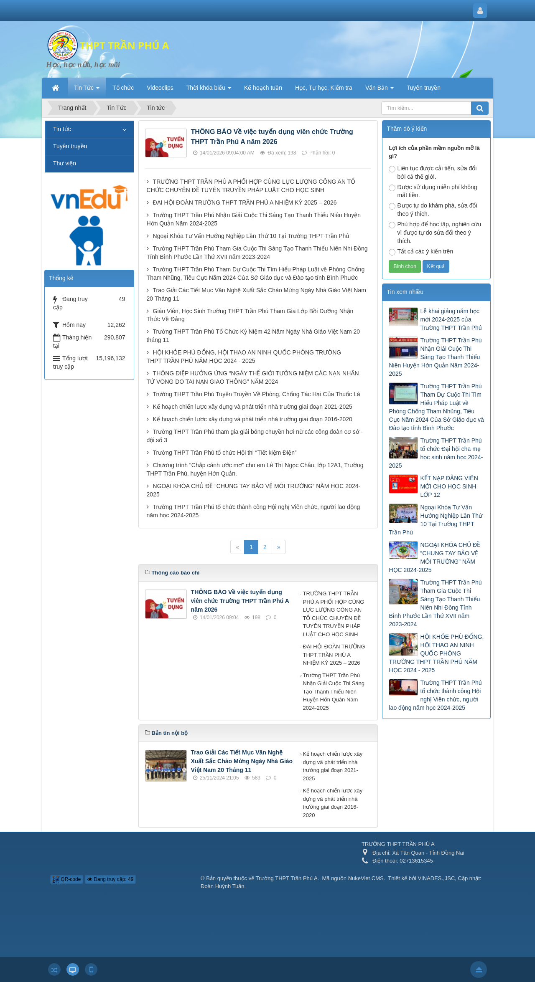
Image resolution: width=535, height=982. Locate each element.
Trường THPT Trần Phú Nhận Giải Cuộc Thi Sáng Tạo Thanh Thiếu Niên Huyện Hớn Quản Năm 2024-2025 (334, 691)
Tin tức (62, 129)
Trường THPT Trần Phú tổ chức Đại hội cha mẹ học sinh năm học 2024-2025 (436, 453)
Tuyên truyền (70, 146)
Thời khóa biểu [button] (208, 90)
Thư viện (64, 163)
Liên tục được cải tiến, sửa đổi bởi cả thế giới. (432, 172)
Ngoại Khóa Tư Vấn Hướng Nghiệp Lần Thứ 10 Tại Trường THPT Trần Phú (251, 236)
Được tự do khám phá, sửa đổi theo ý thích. (433, 209)
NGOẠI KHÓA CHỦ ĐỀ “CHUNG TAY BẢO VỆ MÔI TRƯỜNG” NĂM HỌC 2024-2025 (434, 557)
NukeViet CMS (366, 878)
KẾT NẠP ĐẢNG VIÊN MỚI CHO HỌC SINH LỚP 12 (449, 486)
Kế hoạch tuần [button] (263, 87)
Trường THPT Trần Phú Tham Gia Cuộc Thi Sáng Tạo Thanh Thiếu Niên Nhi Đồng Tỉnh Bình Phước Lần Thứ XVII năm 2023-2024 (435, 603)
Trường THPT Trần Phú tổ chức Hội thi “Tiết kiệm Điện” (225, 452)
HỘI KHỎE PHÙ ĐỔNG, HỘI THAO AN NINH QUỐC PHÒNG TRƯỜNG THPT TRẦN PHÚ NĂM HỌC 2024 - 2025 (436, 653)
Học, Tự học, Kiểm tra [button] (323, 87)
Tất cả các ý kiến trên (421, 252)
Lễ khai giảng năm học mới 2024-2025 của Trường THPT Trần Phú (451, 319)
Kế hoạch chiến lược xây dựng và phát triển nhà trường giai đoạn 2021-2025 (252, 406)
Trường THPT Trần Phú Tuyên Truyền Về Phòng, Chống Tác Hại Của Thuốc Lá (256, 394)
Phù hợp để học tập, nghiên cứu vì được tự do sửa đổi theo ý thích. (435, 232)
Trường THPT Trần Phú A (287, 878)
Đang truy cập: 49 (110, 879)
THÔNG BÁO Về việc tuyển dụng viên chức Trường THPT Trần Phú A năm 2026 (240, 601)
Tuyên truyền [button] (424, 87)
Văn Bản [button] (379, 90)
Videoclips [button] (160, 87)
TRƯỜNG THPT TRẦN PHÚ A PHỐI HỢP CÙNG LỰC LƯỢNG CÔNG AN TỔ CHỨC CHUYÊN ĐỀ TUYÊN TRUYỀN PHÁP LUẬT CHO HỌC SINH (333, 614)
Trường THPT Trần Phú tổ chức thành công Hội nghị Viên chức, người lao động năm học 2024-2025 (435, 695)
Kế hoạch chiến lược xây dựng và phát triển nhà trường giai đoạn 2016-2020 (252, 419)
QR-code (67, 879)
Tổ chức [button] (123, 87)
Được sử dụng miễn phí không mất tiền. (433, 191)
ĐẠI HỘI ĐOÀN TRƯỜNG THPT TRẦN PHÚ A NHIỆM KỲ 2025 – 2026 (245, 202)
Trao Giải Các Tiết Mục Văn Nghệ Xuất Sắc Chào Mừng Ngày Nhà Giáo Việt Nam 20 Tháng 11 (242, 761)
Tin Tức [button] (86, 90)
